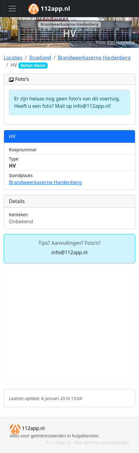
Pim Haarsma (120, 42)
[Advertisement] (69, 326)
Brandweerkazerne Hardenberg (45, 182)
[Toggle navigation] (12, 8)
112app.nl (27, 428)
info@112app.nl (69, 252)
